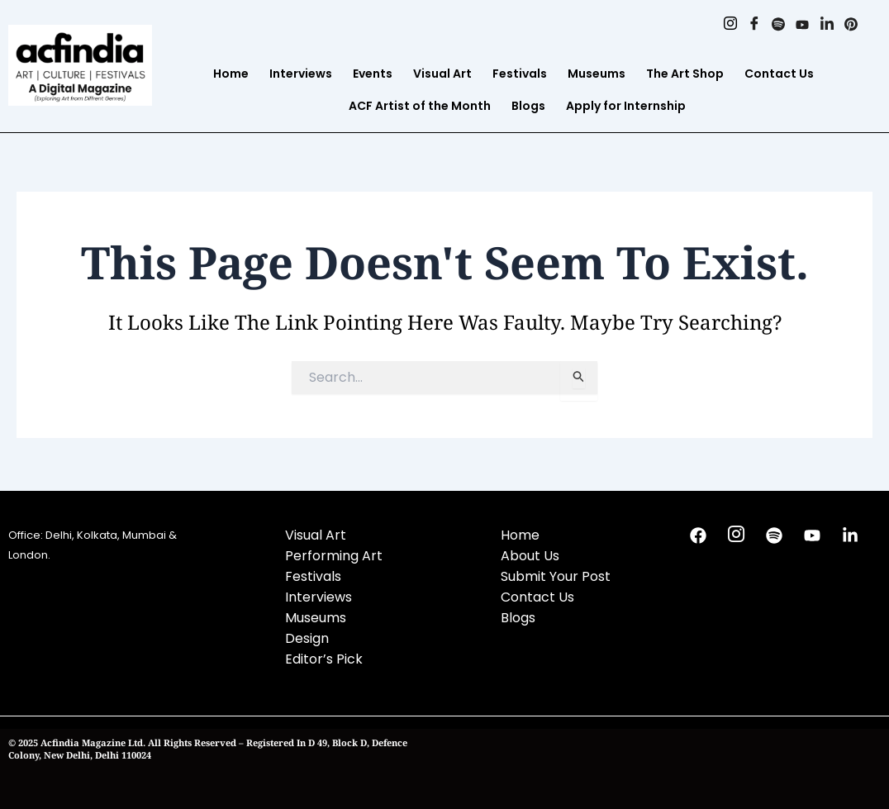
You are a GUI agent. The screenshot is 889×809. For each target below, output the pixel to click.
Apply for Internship (626, 106)
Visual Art (442, 73)
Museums (596, 73)
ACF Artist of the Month (420, 106)
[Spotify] (773, 24)
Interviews (300, 73)
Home (231, 73)
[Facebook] (747, 24)
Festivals (519, 73)
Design (307, 638)
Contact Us (779, 73)
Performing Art (334, 555)
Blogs (528, 106)
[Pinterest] (849, 24)
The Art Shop (685, 73)
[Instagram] (721, 24)
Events (372, 73)
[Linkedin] (824, 24)
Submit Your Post (556, 576)
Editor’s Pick (324, 659)
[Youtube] (798, 24)
